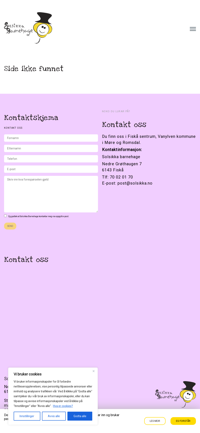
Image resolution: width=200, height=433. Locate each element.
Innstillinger (27, 416)
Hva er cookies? (63, 406)
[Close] (93, 371)
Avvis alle (54, 416)
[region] (53, 396)
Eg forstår (183, 421)
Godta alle (80, 416)
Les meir (155, 421)
